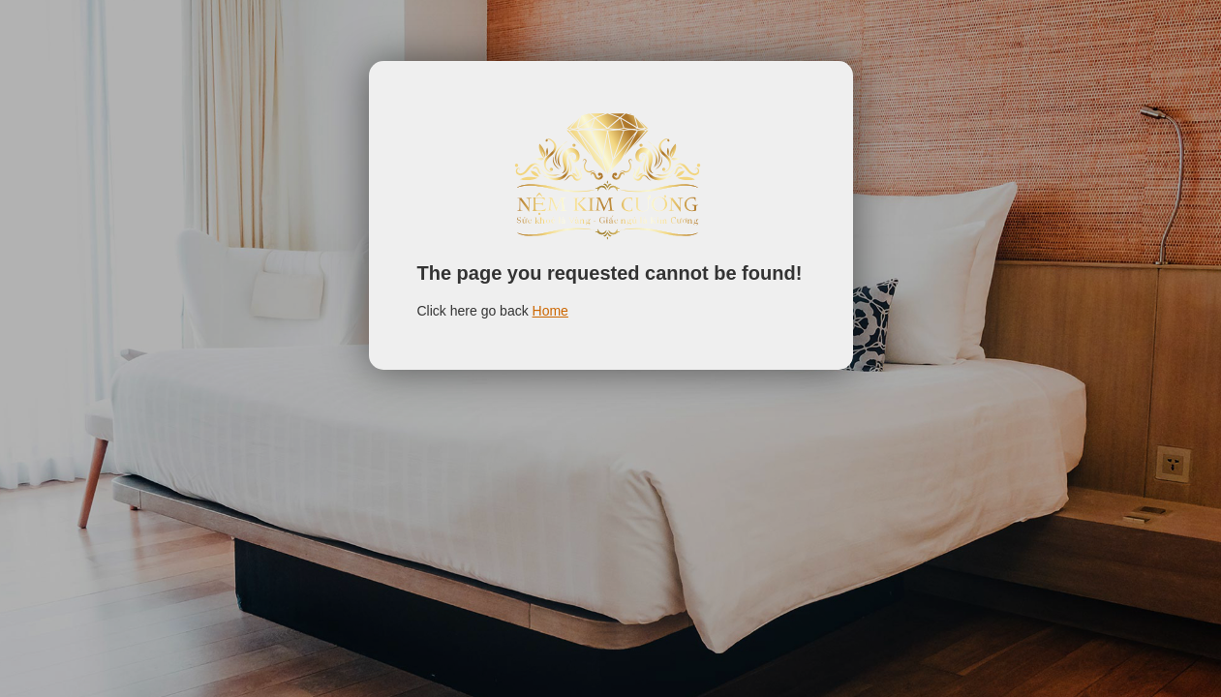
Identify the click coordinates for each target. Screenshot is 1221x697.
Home (550, 310)
